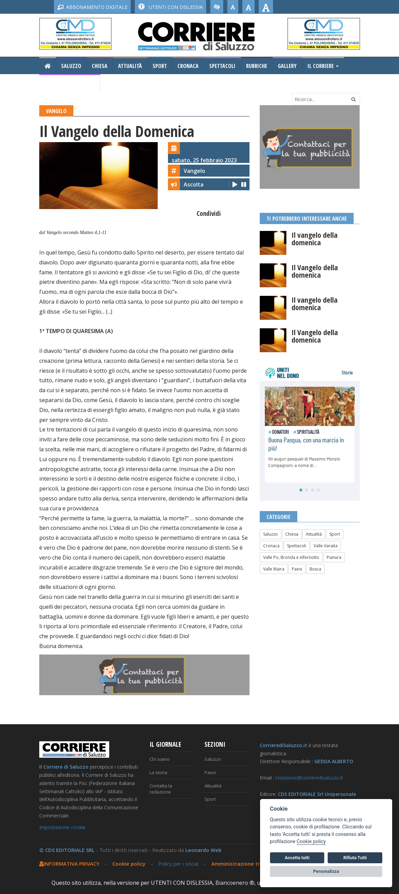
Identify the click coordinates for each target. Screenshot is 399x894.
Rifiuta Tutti (355, 857)
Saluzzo (71, 66)
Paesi (297, 569)
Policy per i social (178, 863)
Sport (160, 66)
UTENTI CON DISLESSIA (170, 7)
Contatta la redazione (160, 789)
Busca (315, 569)
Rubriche (256, 66)
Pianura (334, 557)
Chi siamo (159, 759)
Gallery (287, 66)
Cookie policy (128, 863)
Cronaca (188, 66)
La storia (158, 772)
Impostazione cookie (62, 827)
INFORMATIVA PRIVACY (69, 863)
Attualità (130, 66)
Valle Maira (273, 569)
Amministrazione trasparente (249, 863)
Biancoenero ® (234, 882)
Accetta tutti (297, 857)
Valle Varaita (326, 546)
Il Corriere (323, 66)
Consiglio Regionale (69, 83)
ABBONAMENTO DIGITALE (92, 7)
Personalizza (326, 871)
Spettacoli (222, 66)
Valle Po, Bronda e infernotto (291, 557)
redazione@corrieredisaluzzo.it (309, 777)
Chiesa (100, 66)
